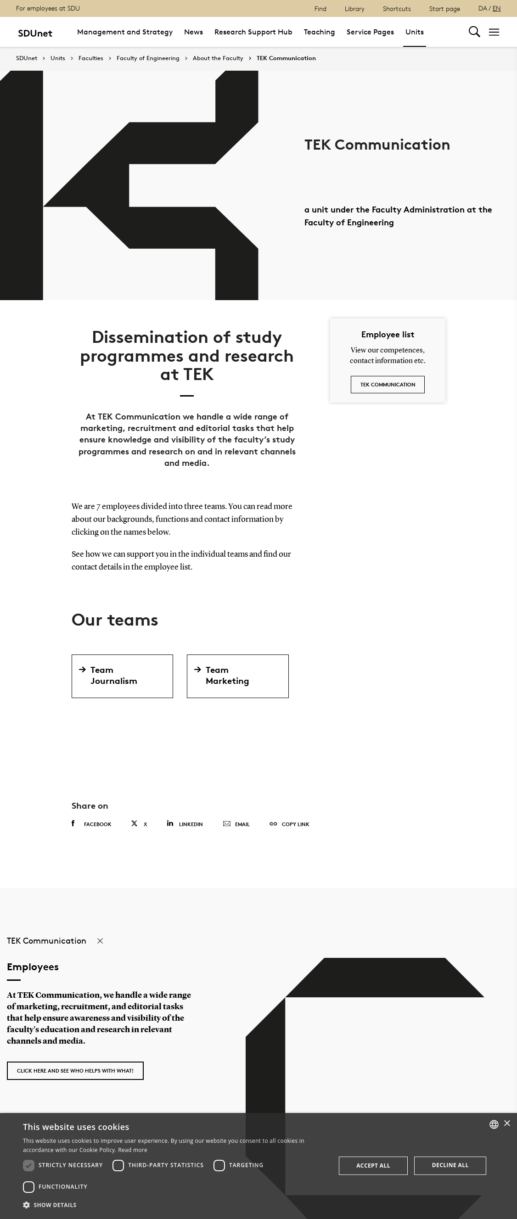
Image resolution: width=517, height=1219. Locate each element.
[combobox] (494, 1124)
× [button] (506, 1123)
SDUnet (26, 58)
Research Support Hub (253, 32)
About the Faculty (218, 58)
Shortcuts (397, 8)
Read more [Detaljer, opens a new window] (132, 1150)
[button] (174, 1205)
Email (236, 824)
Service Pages (370, 32)
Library (355, 8)
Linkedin (185, 824)
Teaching (319, 32)
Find (320, 8)
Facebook (92, 824)
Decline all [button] (450, 1165)
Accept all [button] (373, 1165)
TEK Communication (286, 58)
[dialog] (258, 1166)
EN (497, 8)
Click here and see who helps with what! (75, 1070)
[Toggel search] (474, 32)
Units (414, 32)
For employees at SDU (48, 8)
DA (482, 8)
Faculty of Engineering (148, 58)
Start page (444, 8)
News (193, 32)
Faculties (91, 58)
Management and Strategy (125, 32)
